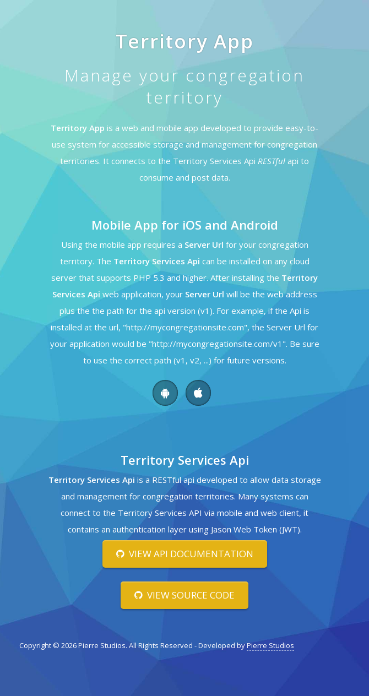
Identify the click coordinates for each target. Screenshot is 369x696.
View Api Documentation (184, 553)
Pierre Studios (270, 645)
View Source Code (184, 595)
